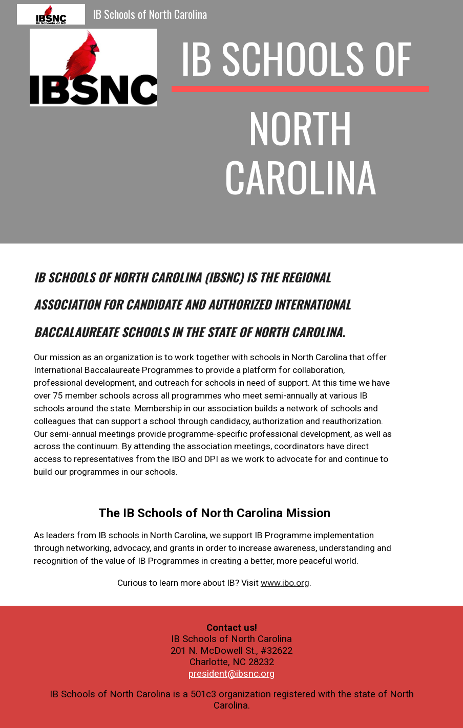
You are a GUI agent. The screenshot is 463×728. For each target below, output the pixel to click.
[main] (300, 122)
